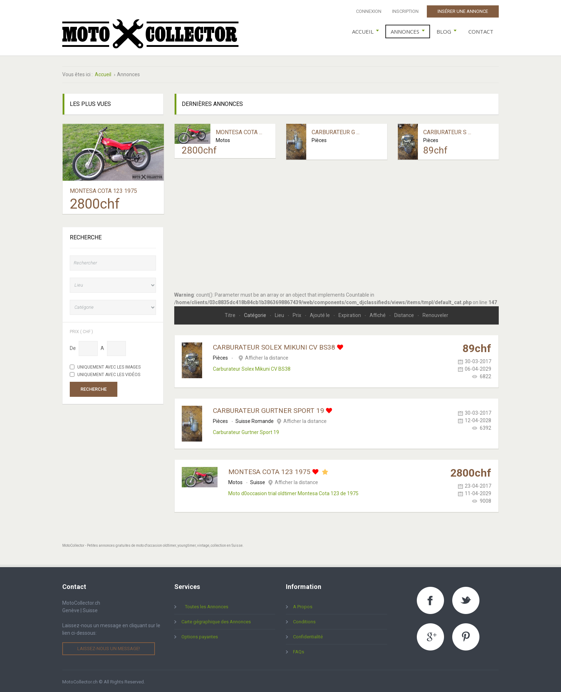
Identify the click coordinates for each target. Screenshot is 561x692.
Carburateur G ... (336, 130)
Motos (223, 138)
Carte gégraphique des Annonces (216, 620)
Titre (230, 314)
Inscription (405, 11)
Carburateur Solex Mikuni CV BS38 (274, 346)
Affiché (378, 314)
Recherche (94, 387)
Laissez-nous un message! (108, 647)
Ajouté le (320, 314)
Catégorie (255, 314)
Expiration (350, 314)
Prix (297, 314)
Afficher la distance (266, 356)
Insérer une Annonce (463, 11)
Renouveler (435, 314)
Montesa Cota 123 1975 (269, 470)
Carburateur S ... (447, 130)
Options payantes (199, 635)
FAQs (298, 650)
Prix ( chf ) (81, 329)
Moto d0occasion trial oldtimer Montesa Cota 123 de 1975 (293, 492)
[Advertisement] (336, 221)
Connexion (368, 11)
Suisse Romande (254, 420)
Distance (404, 314)
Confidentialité (308, 635)
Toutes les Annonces (206, 605)
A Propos (302, 605)
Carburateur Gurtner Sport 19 (268, 409)
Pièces (319, 138)
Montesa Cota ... (239, 130)
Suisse (257, 481)
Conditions (304, 620)
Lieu (280, 314)
